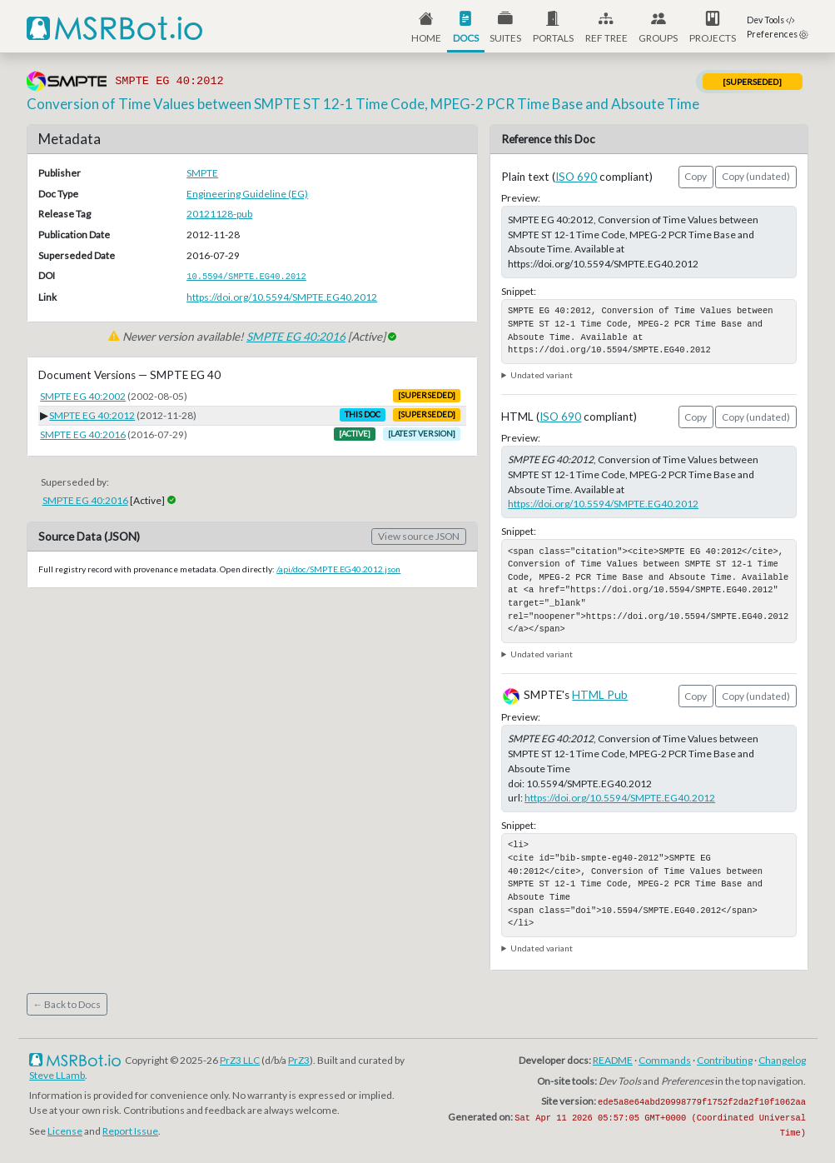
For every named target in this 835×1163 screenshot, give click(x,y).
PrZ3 (299, 1060)
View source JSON (419, 536)
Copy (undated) (756, 176)
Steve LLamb (57, 1075)
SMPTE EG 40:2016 (295, 336)
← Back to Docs (66, 1004)
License (64, 1131)
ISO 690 (576, 176)
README (613, 1060)
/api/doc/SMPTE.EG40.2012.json (338, 569)
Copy (695, 176)
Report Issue (130, 1131)
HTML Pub (600, 694)
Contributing (725, 1060)
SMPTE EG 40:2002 (83, 396)
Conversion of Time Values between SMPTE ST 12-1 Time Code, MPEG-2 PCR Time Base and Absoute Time (363, 103)
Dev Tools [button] (771, 20)
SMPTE (202, 173)
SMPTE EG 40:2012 (92, 415)
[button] (553, 26)
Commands (665, 1060)
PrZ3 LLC (240, 1060)
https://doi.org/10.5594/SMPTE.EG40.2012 (281, 297)
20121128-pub (219, 213)
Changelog (782, 1060)
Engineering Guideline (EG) (247, 193)
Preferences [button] (777, 34)
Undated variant (541, 375)
